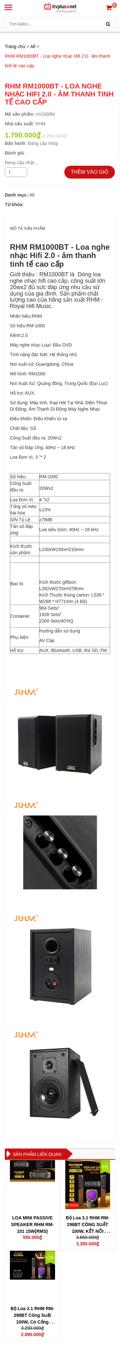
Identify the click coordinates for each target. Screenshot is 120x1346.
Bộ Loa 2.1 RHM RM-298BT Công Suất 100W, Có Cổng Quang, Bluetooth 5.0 (32, 1322)
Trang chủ (15, 46)
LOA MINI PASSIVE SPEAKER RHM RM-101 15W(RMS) (32, 1224)
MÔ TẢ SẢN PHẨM (27, 228)
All (33, 46)
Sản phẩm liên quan (37, 1154)
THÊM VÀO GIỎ (89, 172)
